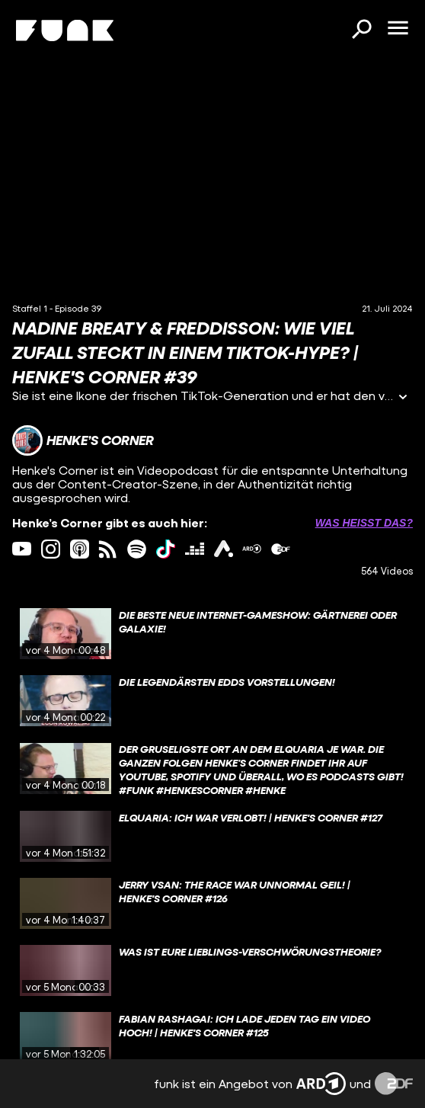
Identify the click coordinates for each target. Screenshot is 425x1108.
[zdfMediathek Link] (280, 549)
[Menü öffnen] (397, 28)
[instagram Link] (50, 549)
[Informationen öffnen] (403, 398)
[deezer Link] (194, 549)
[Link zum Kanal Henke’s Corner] (83, 440)
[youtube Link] (21, 549)
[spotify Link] (136, 549)
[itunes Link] (79, 549)
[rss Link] (107, 549)
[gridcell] (212, 634)
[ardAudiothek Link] (223, 549)
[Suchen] (361, 30)
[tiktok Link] (165, 549)
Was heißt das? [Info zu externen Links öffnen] (364, 523)
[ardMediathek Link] (251, 549)
